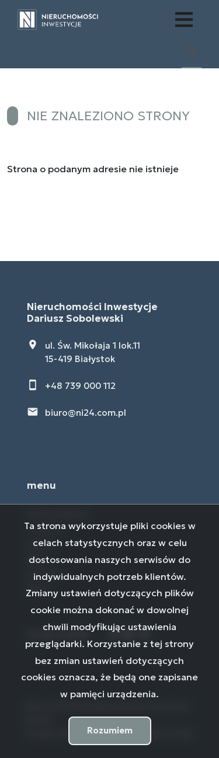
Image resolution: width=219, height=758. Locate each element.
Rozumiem (110, 730)
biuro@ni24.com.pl (85, 412)
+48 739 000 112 (80, 385)
